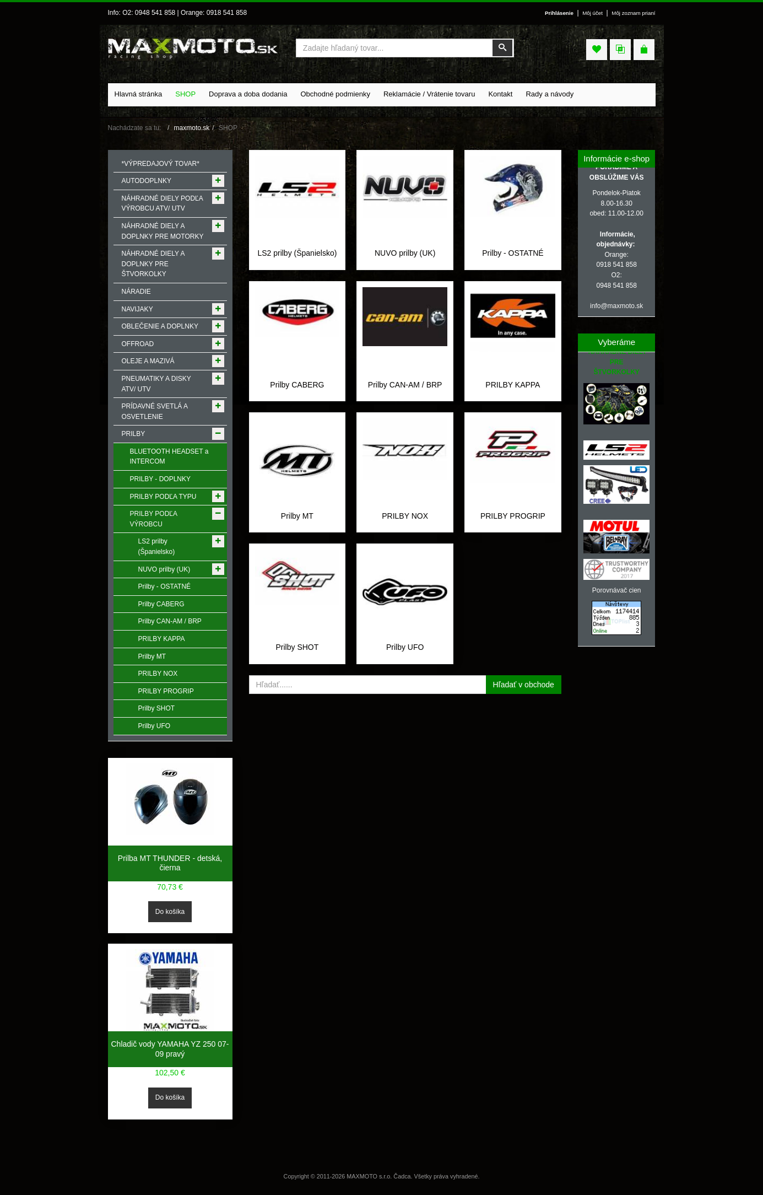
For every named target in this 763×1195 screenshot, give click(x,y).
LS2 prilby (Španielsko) (297, 253)
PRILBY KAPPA (512, 384)
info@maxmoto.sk (616, 306)
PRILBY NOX (405, 516)
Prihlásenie (559, 13)
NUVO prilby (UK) (405, 253)
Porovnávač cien (616, 590)
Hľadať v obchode (523, 684)
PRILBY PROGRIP (512, 516)
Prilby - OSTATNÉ (513, 253)
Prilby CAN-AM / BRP (405, 384)
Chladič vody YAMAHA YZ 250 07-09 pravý (170, 1049)
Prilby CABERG (297, 384)
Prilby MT (297, 516)
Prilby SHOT (296, 647)
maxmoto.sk (192, 128)
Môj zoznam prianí (633, 13)
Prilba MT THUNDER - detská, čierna (170, 863)
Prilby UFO (405, 647)
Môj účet (592, 13)
